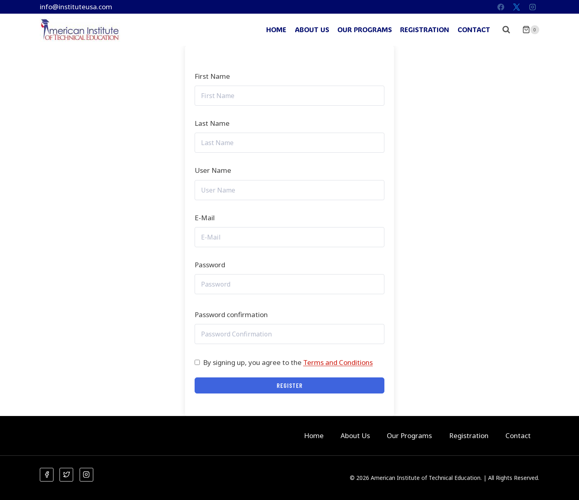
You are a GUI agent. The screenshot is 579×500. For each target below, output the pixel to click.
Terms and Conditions (338, 362)
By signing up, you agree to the (288, 362)
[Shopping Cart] (530, 29)
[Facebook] (501, 7)
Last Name (212, 123)
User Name (213, 170)
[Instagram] (532, 7)
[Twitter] (66, 475)
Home (276, 29)
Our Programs (364, 29)
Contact (474, 29)
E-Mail (205, 217)
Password (210, 264)
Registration (424, 29)
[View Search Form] (506, 30)
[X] (517, 7)
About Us (312, 29)
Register (290, 385)
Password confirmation (231, 314)
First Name (212, 76)
